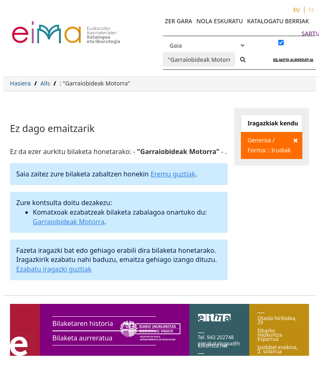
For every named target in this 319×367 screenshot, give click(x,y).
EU (296, 9)
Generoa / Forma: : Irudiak (273, 144)
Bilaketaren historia (82, 323)
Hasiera (20, 83)
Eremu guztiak (172, 174)
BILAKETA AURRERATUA (291, 60)
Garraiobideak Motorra (68, 221)
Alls (45, 83)
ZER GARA (178, 21)
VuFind (33, 27)
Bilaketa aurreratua (82, 338)
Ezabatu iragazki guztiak (53, 269)
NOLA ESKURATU (219, 21)
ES (311, 9)
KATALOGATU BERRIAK (278, 21)
